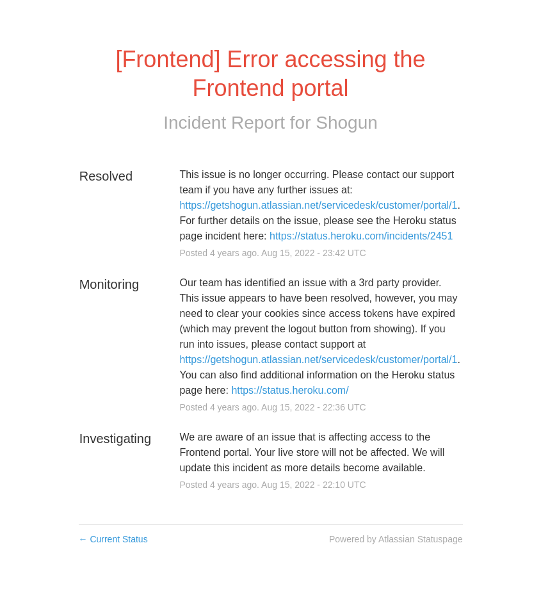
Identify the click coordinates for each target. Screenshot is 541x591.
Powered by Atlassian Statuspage (396, 539)
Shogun (347, 123)
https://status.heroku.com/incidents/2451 (361, 236)
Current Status (113, 539)
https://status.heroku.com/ (289, 390)
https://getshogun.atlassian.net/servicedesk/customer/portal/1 (318, 205)
